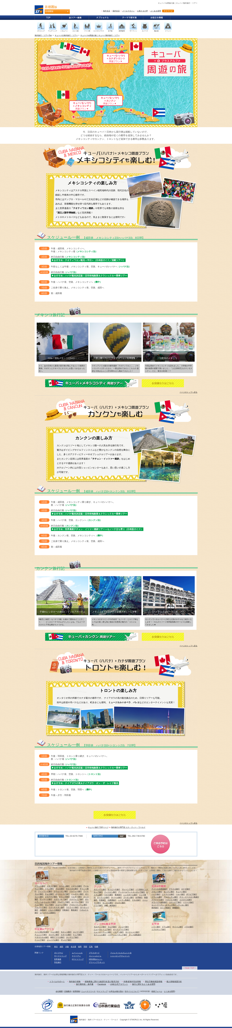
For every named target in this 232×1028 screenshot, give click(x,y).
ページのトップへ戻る (188, 392)
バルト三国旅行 (54, 910)
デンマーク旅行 (46, 899)
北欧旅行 (43, 910)
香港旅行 (118, 895)
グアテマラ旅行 (158, 900)
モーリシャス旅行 (132, 932)
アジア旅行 (98, 905)
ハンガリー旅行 (77, 894)
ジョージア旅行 (61, 905)
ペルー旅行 (180, 894)
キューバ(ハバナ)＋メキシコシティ (81, 106)
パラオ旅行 (189, 927)
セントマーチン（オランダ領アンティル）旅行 (170, 905)
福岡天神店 (98, 836)
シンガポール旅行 (130, 895)
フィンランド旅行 (45, 891)
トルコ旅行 (54, 932)
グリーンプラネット (97, 962)
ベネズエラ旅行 (171, 900)
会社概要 (59, 991)
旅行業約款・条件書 (84, 984)
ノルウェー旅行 (75, 891)
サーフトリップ (60, 956)
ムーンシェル (77, 953)
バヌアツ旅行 (118, 932)
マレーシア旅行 (128, 889)
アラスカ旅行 (174, 889)
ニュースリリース (88, 991)
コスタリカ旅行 (185, 900)
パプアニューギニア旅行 (117, 935)
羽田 (85, 947)
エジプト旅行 (78, 932)
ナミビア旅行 (40, 940)
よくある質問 (155, 11)
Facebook (102, 984)
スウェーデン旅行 (61, 891)
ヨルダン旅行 (54, 935)
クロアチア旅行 (51, 897)
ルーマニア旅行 (77, 902)
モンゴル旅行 (107, 903)
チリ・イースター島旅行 (189, 897)
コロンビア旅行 (175, 902)
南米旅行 (155, 908)
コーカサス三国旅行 (48, 913)
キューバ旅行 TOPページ (98, 827)
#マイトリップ (78, 959)
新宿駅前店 (44, 836)
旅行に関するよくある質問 (143, 984)
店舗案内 (67, 991)
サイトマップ (102, 991)
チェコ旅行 (49, 894)
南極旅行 (175, 908)
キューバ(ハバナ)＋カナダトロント (115, 58)
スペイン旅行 (64, 886)
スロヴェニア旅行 (76, 899)
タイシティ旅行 (100, 889)
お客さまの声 (142, 11)
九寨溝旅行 (112, 900)
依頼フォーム (157, 991)
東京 (56, 947)
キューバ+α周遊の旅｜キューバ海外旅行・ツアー (100, 35)
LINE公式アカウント (119, 984)
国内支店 (116, 11)
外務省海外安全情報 (132, 981)
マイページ (168, 11)
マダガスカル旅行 (42, 937)
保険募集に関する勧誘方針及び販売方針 (102, 981)
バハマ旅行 (156, 894)
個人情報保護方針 (174, 981)
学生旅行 (57, 962)
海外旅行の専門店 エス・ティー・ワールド (128, 827)
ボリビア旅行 (191, 894)
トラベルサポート (57, 981)
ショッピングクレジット (120, 956)
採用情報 (76, 991)
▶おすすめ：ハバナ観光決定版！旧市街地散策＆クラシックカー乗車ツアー (89, 275)
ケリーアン (76, 956)
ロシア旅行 (49, 905)
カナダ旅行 (185, 889)
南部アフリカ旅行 (57, 937)
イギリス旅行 (76, 886)
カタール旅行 (66, 935)
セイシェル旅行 (100, 935)
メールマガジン (128, 11)
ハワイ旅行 (156, 927)
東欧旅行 (74, 910)
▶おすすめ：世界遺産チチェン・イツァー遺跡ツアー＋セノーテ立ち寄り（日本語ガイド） (97, 529)
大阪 (67, 947)
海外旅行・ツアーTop (43, 35)
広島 (91, 947)
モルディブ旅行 (100, 927)
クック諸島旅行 (135, 935)
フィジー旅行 (123, 927)
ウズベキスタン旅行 (57, 907)
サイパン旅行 (177, 927)
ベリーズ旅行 (188, 902)
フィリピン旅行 (110, 892)
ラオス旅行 (108, 895)
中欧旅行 (65, 910)
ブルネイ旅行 (120, 903)
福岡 (80, 947)
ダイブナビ (58, 953)
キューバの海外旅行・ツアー (66, 35)
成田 (61, 947)
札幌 (96, 947)
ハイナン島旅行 (124, 900)
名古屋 (73, 947)
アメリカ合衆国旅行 (159, 889)
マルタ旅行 (59, 889)
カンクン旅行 (169, 892)
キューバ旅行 (181, 892)
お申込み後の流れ (116, 991)
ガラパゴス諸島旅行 (159, 902)
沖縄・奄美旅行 (110, 905)
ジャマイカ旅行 (168, 894)
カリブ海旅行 (165, 908)
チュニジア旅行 (41, 935)
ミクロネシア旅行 (159, 929)
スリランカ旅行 (103, 897)
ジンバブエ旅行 (53, 940)
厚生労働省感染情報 (153, 981)
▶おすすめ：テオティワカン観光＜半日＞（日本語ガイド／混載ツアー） (88, 260)
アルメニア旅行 (41, 907)
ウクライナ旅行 (72, 907)
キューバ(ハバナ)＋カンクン (110, 101)
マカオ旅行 (136, 900)
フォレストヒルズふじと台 (121, 953)
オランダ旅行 (64, 897)
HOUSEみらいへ (95, 959)
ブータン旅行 (128, 897)
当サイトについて (132, 991)
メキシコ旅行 (157, 892)
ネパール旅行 (116, 897)
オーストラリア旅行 (121, 929)
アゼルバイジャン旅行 (78, 905)
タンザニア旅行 (72, 937)
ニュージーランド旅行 (103, 932)
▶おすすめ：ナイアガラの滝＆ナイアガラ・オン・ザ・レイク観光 (85, 783)
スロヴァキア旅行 (61, 899)
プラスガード (94, 953)
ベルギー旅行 (76, 897)
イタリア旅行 (52, 886)
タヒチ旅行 (112, 927)
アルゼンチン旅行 (171, 897)
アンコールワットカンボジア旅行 (131, 892)
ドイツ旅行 (49, 889)
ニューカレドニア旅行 (103, 929)
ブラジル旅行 (157, 897)
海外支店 (106, 11)
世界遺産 (57, 959)
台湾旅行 (138, 897)
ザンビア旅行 (66, 940)
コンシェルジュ (95, 956)
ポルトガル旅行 (72, 889)
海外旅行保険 (74, 981)
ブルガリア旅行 (63, 902)
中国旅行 (102, 900)
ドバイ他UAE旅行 (42, 932)
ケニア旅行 (77, 935)
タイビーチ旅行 (114, 889)
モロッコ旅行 (66, 932)
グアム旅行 (166, 927)
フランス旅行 (40, 886)
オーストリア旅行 (62, 894)
